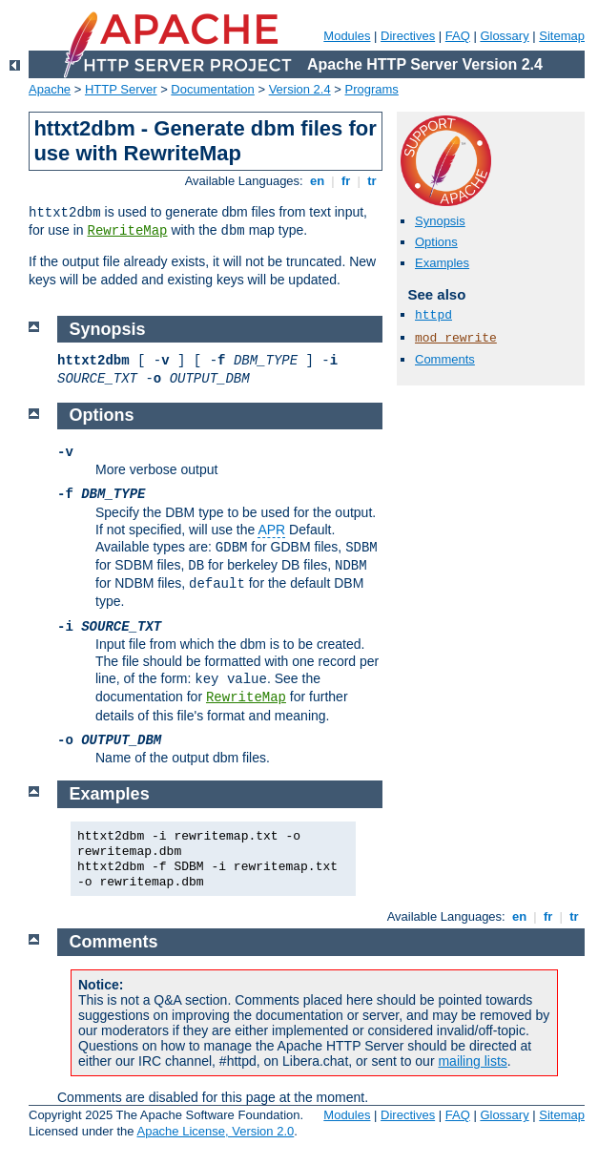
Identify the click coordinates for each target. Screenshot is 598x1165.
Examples (442, 263)
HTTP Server (121, 89)
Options (436, 242)
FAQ (457, 36)
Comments (445, 359)
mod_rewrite (456, 338)
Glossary (504, 36)
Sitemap (562, 36)
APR (271, 529)
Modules (346, 36)
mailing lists (472, 1061)
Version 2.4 (300, 89)
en (316, 181)
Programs (372, 89)
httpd (433, 315)
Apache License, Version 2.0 (215, 1131)
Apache (50, 89)
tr (372, 181)
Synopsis (440, 221)
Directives (408, 36)
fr (346, 181)
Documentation (212, 89)
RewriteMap (127, 231)
